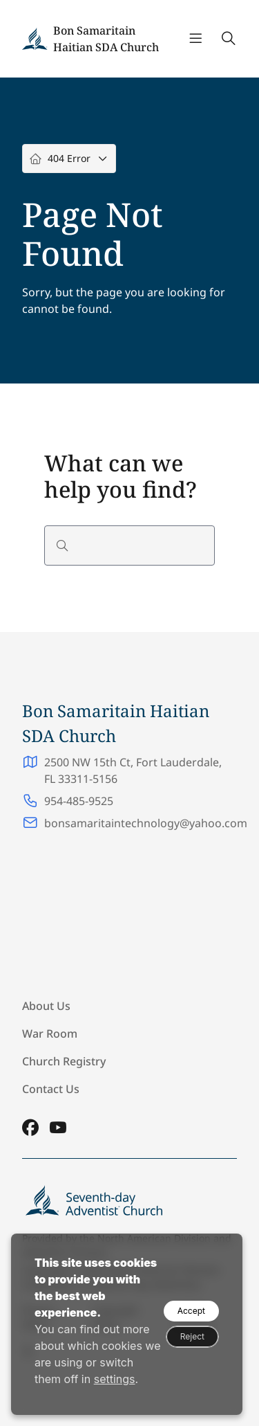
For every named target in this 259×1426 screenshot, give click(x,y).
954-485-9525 (78, 801)
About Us (46, 1005)
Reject (192, 1336)
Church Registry (64, 1061)
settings (114, 1379)
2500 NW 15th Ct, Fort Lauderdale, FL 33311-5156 (133, 770)
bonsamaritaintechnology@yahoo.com (145, 823)
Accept (191, 1311)
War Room (49, 1033)
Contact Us (50, 1088)
